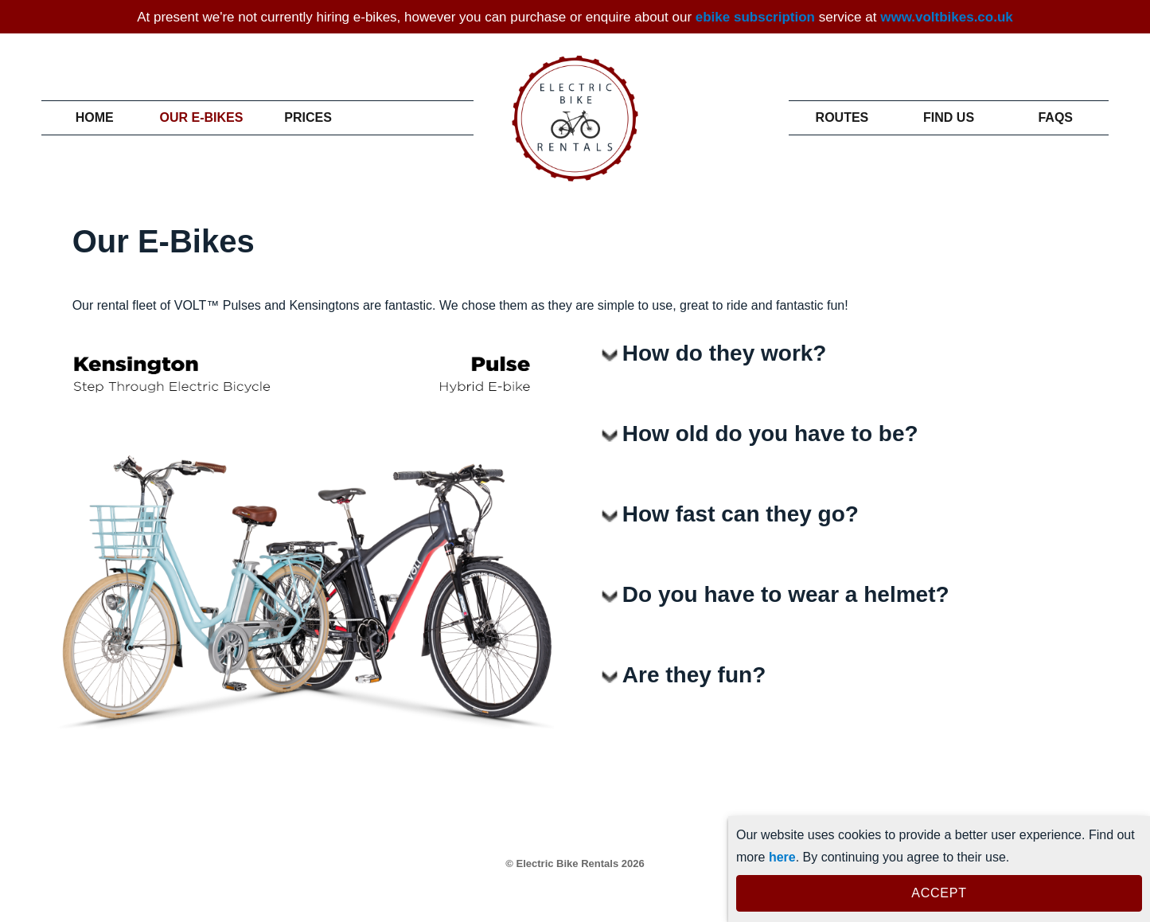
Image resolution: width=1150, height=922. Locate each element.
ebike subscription (755, 17)
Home (95, 117)
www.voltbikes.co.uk (946, 17)
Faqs (1055, 117)
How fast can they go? (740, 514)
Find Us (949, 117)
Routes (842, 117)
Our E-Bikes (201, 117)
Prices (308, 117)
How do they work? (724, 353)
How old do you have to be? (770, 433)
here (782, 857)
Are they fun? (694, 674)
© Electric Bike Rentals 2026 (574, 863)
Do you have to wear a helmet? (785, 594)
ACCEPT (938, 893)
